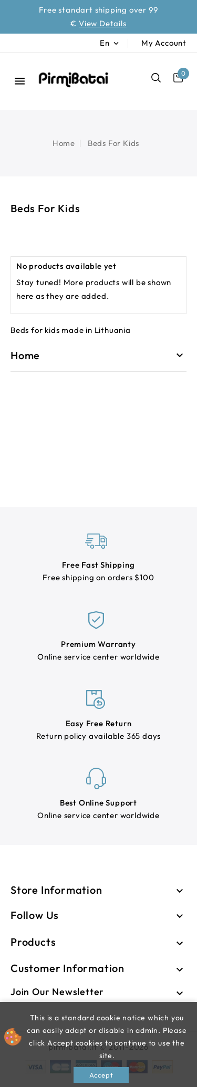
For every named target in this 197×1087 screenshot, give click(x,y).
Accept (101, 1075)
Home (25, 355)
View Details (103, 23)
